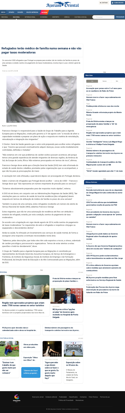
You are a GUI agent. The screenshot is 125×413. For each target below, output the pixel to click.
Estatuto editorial (51, 397)
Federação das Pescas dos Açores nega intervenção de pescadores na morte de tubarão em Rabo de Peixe (102, 289)
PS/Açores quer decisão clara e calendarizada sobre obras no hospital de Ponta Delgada (19, 330)
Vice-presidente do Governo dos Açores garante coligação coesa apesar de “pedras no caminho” (104, 214)
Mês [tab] (117, 81)
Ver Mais (80, 272)
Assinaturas (80, 400)
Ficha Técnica (93, 397)
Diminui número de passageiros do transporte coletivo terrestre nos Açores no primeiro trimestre (62, 330)
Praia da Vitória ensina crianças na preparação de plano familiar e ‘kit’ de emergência (66, 281)
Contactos (83, 397)
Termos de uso (105, 397)
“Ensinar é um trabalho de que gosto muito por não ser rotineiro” (9, 367)
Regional (4, 17)
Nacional (16, 17)
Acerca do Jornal (37, 397)
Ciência (66, 17)
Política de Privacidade (66, 400)
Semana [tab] (105, 81)
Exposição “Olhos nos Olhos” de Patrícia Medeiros (30, 360)
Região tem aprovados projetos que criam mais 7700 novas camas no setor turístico (23, 304)
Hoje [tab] (92, 81)
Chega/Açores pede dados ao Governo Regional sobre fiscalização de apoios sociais (102, 236)
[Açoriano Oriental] (16, 402)
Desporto (55, 17)
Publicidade (63, 397)
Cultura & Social (80, 17)
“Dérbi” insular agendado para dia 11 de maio (104, 171)
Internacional (30, 17)
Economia (43, 17)
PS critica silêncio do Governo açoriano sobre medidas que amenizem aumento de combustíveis (103, 267)
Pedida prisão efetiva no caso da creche (102, 106)
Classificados (73, 397)
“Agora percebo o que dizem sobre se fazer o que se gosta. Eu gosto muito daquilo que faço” (52, 370)
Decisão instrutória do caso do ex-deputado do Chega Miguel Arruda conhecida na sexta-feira (104, 192)
